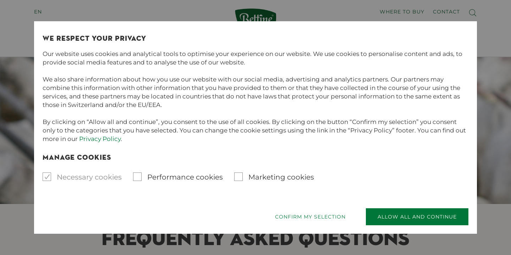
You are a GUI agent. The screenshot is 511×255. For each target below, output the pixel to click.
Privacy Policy (100, 138)
